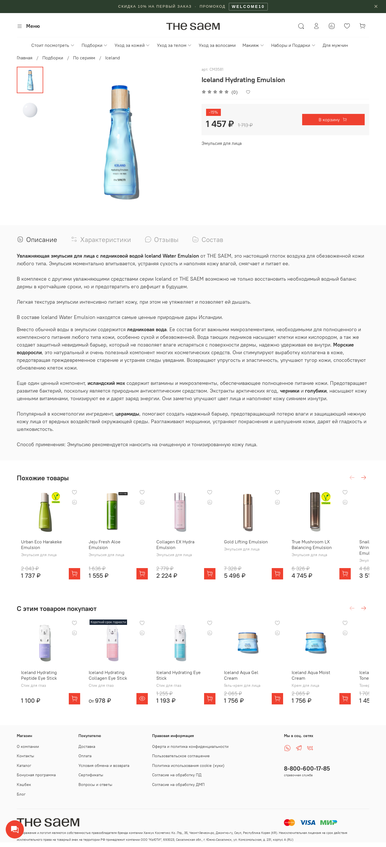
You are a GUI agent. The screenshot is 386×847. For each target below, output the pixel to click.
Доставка (86, 746)
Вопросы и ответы (95, 784)
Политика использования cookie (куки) (188, 765)
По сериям (84, 57)
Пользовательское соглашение (181, 756)
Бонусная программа (36, 775)
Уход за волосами (217, 45)
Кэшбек (24, 784)
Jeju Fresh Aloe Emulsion (105, 549)
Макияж (253, 45)
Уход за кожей (132, 45)
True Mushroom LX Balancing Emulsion (326, 549)
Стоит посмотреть (52, 45)
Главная (24, 57)
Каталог (24, 765)
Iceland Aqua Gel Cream (258, 681)
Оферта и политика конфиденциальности (190, 746)
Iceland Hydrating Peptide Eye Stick (35, 684)
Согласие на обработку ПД (177, 775)
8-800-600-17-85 (307, 768)
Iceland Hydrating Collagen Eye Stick (108, 684)
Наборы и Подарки (293, 45)
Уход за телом (174, 45)
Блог (21, 794)
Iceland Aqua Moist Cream (325, 684)
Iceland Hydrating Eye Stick (183, 684)
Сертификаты (90, 775)
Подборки (95, 45)
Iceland (112, 57)
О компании (28, 746)
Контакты (25, 756)
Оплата (85, 756)
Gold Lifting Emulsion (255, 546)
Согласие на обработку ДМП (178, 784)
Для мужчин (335, 45)
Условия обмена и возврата (103, 765)
